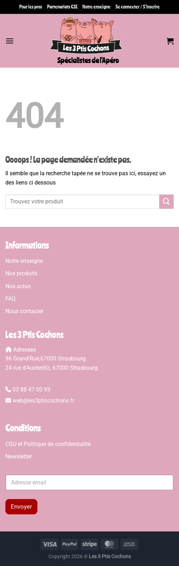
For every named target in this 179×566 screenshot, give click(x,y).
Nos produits (22, 273)
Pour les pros (30, 7)
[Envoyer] (166, 201)
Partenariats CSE (62, 7)
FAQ (10, 298)
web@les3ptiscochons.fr (43, 400)
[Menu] (9, 41)
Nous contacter (24, 311)
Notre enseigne (96, 7)
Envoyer (21, 506)
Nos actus (18, 286)
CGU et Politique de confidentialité (48, 444)
